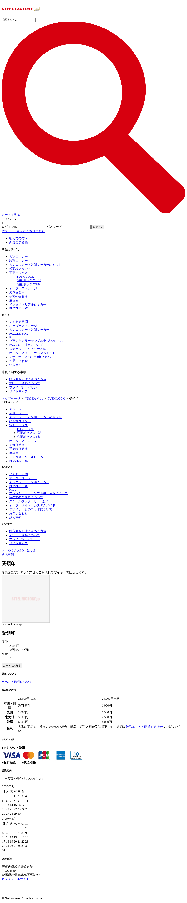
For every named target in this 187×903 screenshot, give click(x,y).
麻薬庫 (13, 300)
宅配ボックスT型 (28, 284)
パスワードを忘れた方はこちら (23, 231)
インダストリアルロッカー (27, 304)
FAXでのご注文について (26, 344)
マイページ (9, 218)
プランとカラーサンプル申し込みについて (38, 340)
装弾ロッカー (18, 260)
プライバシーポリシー (24, 387)
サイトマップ (18, 391)
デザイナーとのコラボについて (30, 357)
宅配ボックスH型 (29, 280)
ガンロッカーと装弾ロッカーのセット (35, 264)
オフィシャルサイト (15, 878)
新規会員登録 (18, 242)
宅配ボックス (18, 272)
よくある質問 (18, 321)
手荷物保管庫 (18, 296)
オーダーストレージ (23, 288)
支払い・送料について (24, 383)
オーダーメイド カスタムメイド (32, 352)
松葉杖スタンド (20, 268)
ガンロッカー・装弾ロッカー (29, 329)
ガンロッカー (18, 256)
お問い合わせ (18, 361)
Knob (12, 337)
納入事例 (15, 365)
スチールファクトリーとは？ (29, 348)
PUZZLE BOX (18, 308)
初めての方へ (18, 238)
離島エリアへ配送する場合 (144, 726)
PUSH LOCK (25, 276)
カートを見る (11, 214)
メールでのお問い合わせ (18, 550)
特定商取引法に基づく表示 (27, 379)
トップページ (11, 398)
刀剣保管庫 (17, 292)
